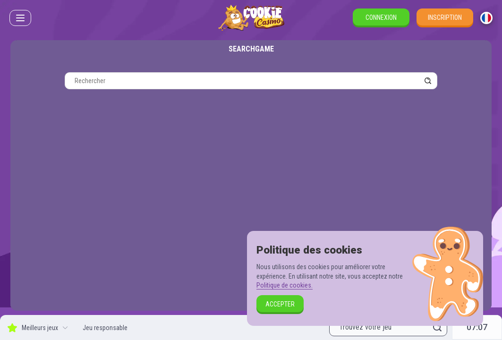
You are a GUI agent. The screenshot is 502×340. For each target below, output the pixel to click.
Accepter (280, 304)
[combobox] (486, 18)
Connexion (381, 17)
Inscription (445, 17)
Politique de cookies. (284, 285)
